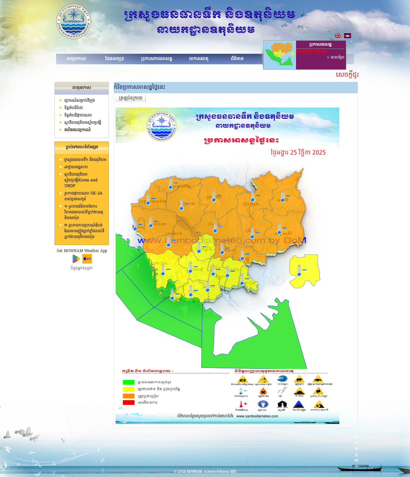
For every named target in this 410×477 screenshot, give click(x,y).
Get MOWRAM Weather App (82, 251)
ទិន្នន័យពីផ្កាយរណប (78, 115)
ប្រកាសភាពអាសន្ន (156, 59)
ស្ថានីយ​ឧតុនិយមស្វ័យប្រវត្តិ (82, 123)
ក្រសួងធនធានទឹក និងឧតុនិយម (85, 160)
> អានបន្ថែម (335, 57)
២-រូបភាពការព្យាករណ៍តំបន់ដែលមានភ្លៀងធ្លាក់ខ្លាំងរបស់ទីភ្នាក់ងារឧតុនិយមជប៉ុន (84, 231)
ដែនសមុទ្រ (114, 59)
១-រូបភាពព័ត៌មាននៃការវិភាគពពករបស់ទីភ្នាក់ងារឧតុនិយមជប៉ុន (83, 212)
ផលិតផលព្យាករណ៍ (77, 130)
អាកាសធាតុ (198, 59)
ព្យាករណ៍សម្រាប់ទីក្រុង (79, 101)
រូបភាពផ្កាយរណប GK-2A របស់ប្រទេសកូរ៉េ (83, 196)
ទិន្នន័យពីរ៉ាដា (73, 108)
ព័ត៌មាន (237, 59)
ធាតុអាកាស (76, 59)
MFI (233, 472)
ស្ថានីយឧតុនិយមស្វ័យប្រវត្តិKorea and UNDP (80, 180)
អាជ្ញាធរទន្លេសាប (76, 167)
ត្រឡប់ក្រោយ (130, 98)
